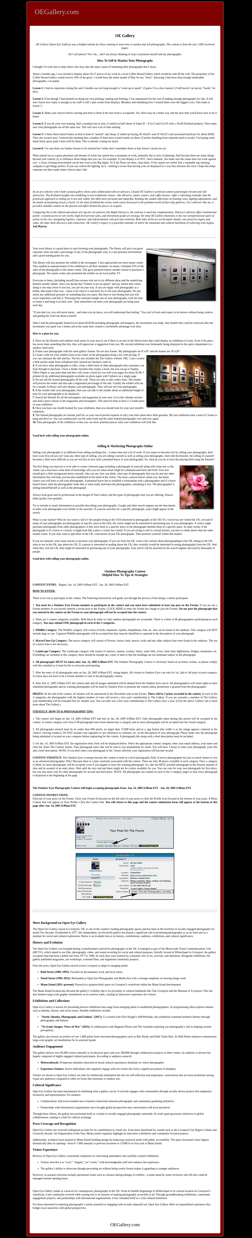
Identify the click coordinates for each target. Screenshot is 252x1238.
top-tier (87, 212)
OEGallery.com (57, 12)
